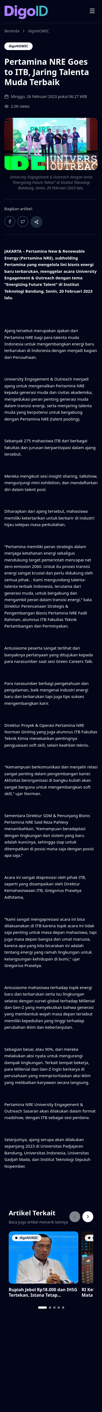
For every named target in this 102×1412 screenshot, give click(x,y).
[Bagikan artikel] (36, 222)
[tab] (42, 1307)
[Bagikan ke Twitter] (22, 221)
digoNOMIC (38, 30)
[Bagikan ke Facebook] (9, 221)
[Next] (87, 1216)
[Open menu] (92, 10)
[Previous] (74, 1216)
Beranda (11, 30)
